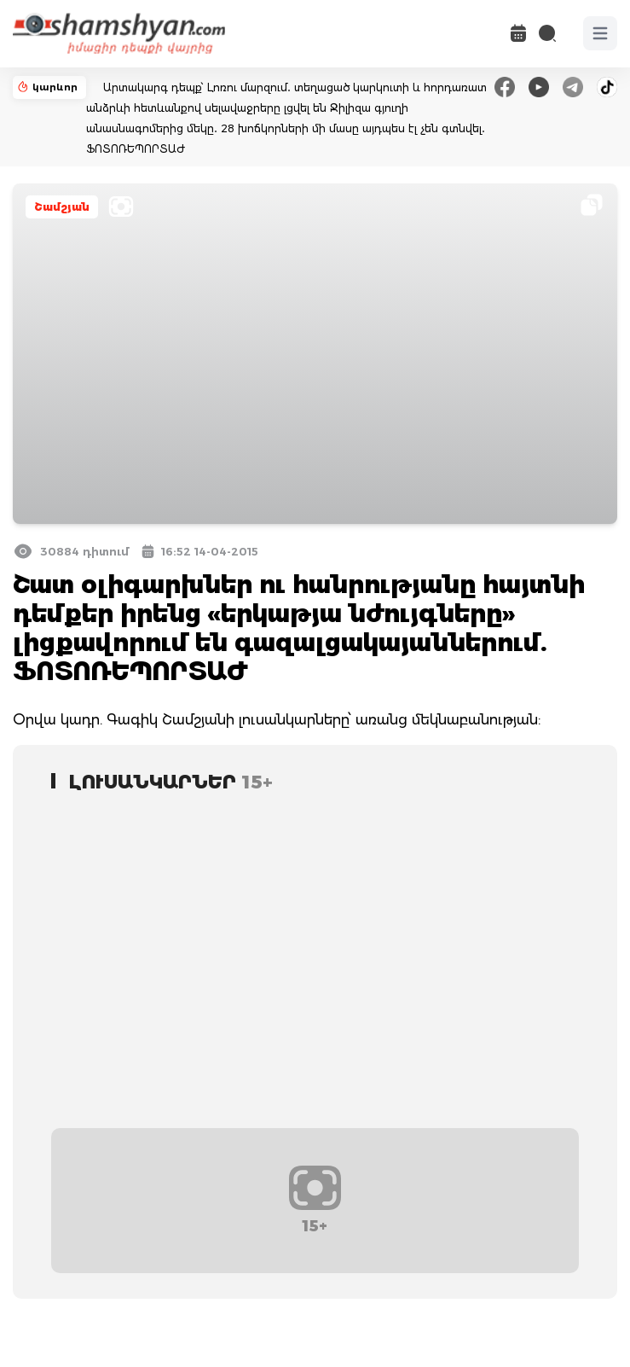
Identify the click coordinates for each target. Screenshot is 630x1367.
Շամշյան (62, 207)
